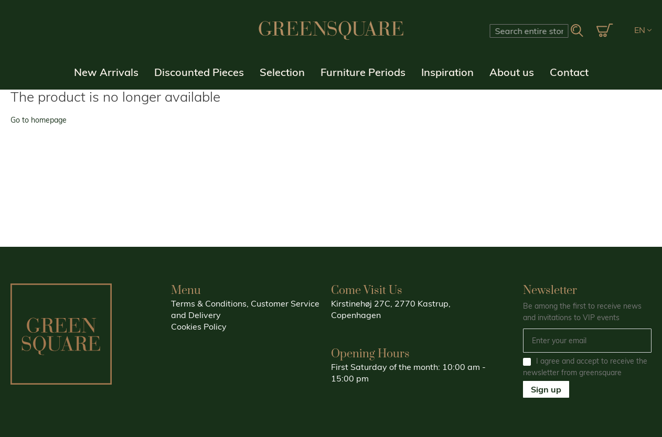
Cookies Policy (199, 326)
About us (511, 72)
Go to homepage (38, 120)
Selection (282, 72)
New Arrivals (106, 72)
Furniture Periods (363, 72)
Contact (569, 72)
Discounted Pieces (199, 72)
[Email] (587, 341)
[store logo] (331, 30)
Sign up (546, 389)
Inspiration (447, 72)
